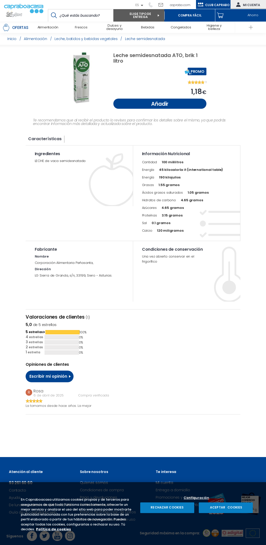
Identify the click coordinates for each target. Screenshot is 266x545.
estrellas (34, 332)
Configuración (196, 498)
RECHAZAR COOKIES (167, 507)
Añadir (159, 103)
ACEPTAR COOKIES (225, 507)
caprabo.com (180, 5)
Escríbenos (162, 4)
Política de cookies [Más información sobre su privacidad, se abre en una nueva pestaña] (53, 529)
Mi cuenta (247, 4)
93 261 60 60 (152, 4)
